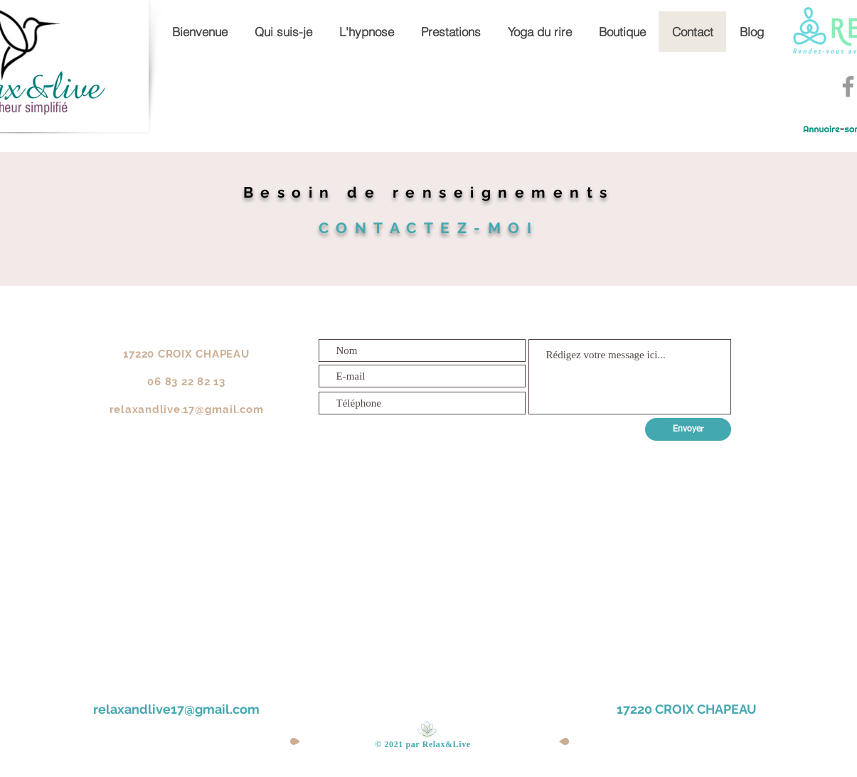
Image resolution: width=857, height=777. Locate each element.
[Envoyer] (688, 429)
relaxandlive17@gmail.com (176, 709)
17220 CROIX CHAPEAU (687, 709)
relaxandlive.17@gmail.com (187, 409)
